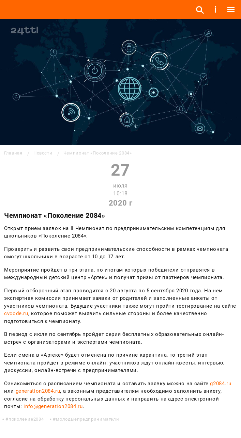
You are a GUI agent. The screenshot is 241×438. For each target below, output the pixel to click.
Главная (13, 153)
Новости (42, 153)
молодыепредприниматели (87, 419)
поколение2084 (26, 419)
